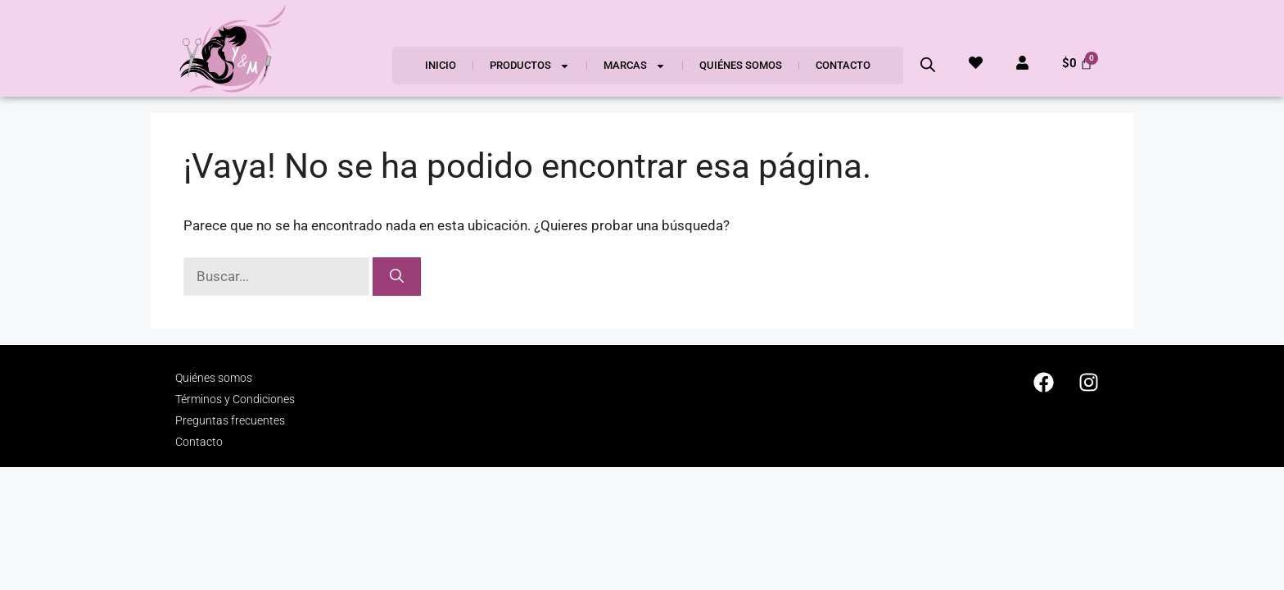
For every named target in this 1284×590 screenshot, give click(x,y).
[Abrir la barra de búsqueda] (928, 64)
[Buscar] (397, 277)
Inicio (440, 65)
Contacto (843, 65)
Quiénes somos (740, 65)
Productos (530, 65)
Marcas (635, 65)
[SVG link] (232, 48)
